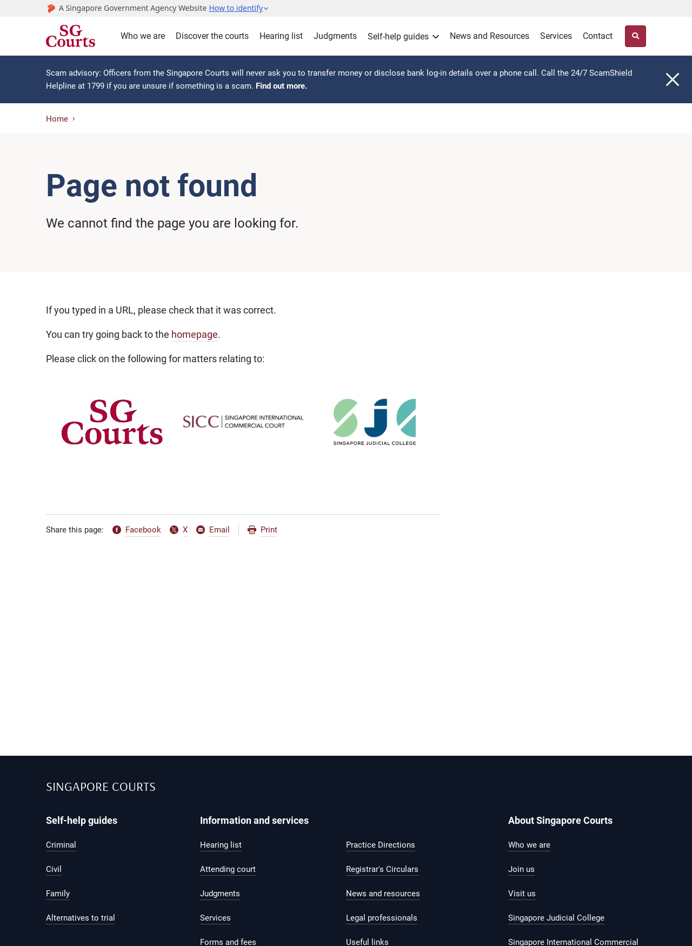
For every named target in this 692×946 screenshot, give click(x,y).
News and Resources (489, 36)
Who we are (143, 36)
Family (58, 893)
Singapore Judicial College (556, 918)
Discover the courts (212, 36)
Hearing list (281, 36)
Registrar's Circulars (382, 869)
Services (556, 36)
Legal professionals (381, 918)
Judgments (335, 36)
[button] (239, 8)
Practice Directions (380, 845)
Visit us (522, 893)
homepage (194, 334)
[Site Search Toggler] (635, 36)
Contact (598, 36)
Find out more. (281, 86)
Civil (54, 869)
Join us (521, 869)
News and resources (383, 893)
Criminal (61, 845)
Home (57, 119)
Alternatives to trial (80, 918)
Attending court (228, 869)
